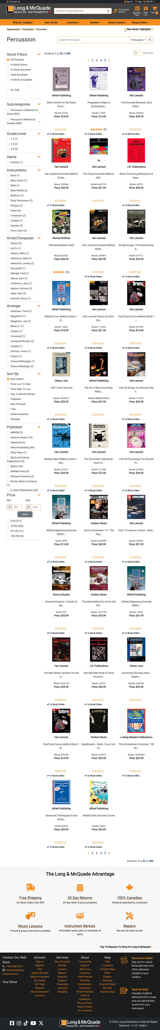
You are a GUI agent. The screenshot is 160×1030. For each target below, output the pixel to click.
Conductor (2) (16, 215)
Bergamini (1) (16, 316)
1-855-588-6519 (12, 966)
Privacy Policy (85, 1002)
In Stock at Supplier (19, 79)
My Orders (39, 980)
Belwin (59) (15, 466)
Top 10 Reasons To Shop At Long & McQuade (126, 947)
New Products (16, 404)
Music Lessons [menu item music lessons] (116, 22)
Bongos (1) (15, 205)
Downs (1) (14, 356)
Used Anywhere (17, 74)
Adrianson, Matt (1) (19, 258)
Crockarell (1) (16, 336)
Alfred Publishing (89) (21, 447)
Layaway (62, 987)
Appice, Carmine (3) (19, 288)
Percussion (137, 39)
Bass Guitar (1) (17, 180)
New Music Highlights (138, 29)
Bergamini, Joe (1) (19, 321)
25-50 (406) (15, 525)
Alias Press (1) (17, 452)
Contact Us (13, 1)
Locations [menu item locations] (72, 22)
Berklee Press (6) (18, 471)
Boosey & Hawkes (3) (20, 476)
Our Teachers (85, 1010)
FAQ (107, 961)
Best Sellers (15, 378)
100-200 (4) (15, 536)
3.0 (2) (12, 148)
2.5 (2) (12, 143)
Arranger (13, 419)
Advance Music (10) (20, 437)
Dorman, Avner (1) (19, 351)
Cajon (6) (14, 210)
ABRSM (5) (15, 432)
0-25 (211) (14, 520)
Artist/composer (17, 414)
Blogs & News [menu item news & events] (139, 22)
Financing (62, 984)
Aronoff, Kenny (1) (19, 298)
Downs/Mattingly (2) (20, 366)
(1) (105, 129)
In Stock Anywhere (19, 69)
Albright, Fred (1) (18, 273)
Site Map (107, 980)
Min (9, 500)
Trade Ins (62, 976)
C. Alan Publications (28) (22, 490)
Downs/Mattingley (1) (21, 361)
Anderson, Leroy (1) (19, 283)
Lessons (62, 969)
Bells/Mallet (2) (17, 190)
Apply (25, 514)
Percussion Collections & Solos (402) (22, 112)
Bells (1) (13, 185)
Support (62, 980)
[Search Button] (108, 11)
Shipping (62, 991)
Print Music (27, 29)
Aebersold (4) (16, 442)
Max (28, 500)
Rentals (62, 965)
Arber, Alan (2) (16, 293)
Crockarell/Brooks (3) (20, 341)
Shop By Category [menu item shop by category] (22, 22)
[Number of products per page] (138, 52)
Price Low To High (19, 384)
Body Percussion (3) (20, 200)
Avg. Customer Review (21, 394)
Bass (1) (13, 175)
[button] (153, 11)
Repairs (62, 972)
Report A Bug (107, 991)
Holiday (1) (15, 162)
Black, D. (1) (15, 326)
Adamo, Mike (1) (18, 253)
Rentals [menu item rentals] (94, 22)
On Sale (13, 89)
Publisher (14, 399)
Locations (107, 965)
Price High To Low (19, 389)
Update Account (40, 972)
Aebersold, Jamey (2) (20, 263)
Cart (40, 969)
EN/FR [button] (147, 1)
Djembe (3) (15, 225)
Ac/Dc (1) (14, 248)
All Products (15, 59)
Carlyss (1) (14, 331)
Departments (13, 29)
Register (39, 965)
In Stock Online (17, 64)
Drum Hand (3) (17, 230)
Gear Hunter (51, 22)
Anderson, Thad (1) (19, 311)
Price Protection (85, 991)
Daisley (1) (14, 346)
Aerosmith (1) (16, 268)
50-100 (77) (15, 530)
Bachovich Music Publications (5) (18, 459)
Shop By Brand (107, 984)
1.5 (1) (12, 138)
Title (11, 409)
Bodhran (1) (15, 195)
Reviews (107, 987)
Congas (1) (15, 220)
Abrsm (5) (14, 243)
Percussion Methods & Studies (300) (21, 121)
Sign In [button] (128, 1)
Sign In (40, 961)
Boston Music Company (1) (22, 483)
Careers (107, 976)
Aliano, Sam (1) (17, 278)
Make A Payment (39, 976)
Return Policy (85, 1006)
